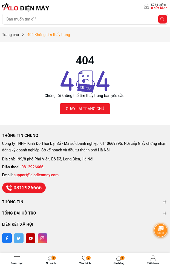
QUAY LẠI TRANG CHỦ (85, 109)
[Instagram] (42, 238)
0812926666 (33, 167)
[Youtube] (30, 238)
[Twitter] (19, 238)
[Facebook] (7, 238)
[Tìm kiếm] (162, 19)
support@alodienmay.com (36, 175)
